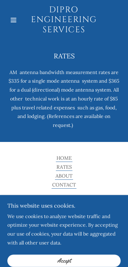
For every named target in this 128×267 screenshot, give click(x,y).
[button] (15, 20)
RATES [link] (64, 167)
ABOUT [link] (64, 176)
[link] (63, 20)
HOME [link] (64, 158)
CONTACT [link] (64, 185)
